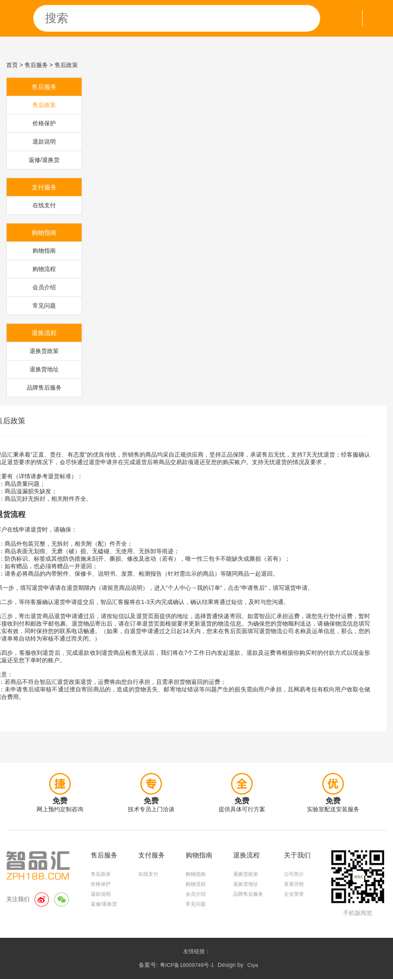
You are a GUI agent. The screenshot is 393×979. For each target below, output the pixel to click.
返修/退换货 (44, 160)
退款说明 (44, 141)
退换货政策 (44, 351)
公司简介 (294, 874)
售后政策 (44, 105)
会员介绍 (44, 287)
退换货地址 (44, 369)
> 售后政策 (64, 65)
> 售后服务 (34, 65)
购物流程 (44, 269)
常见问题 (44, 305)
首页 (12, 65)
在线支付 (44, 205)
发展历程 (294, 884)
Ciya (252, 965)
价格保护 (44, 123)
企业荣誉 (294, 894)
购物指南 (44, 250)
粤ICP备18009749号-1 (187, 965)
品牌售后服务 (44, 387)
